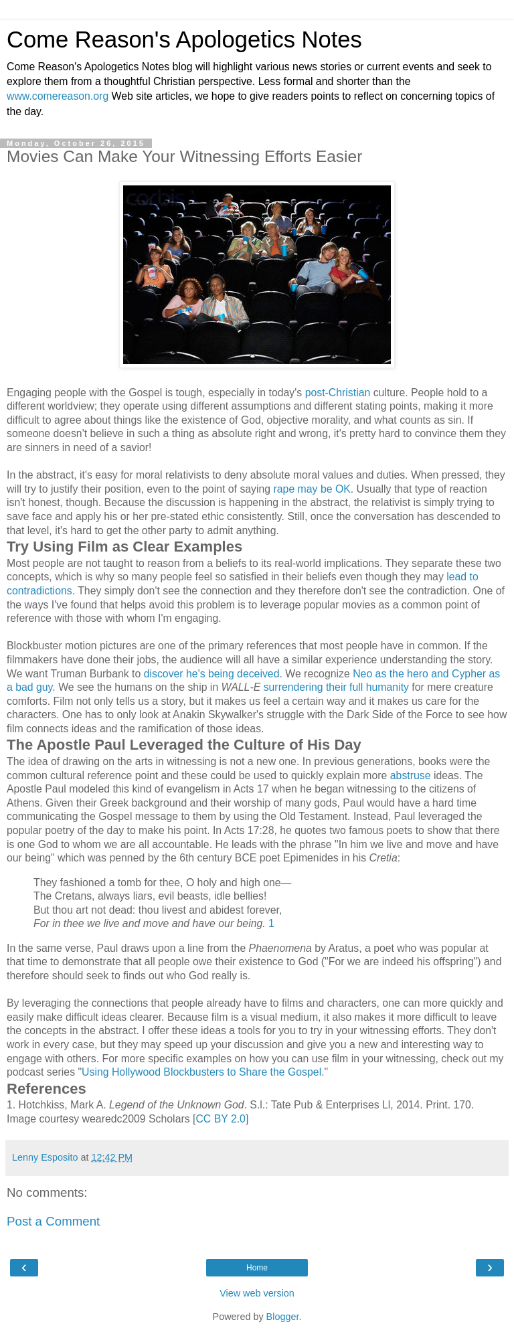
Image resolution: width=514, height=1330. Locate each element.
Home (257, 1267)
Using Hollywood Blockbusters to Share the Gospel (201, 1072)
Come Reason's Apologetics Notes (184, 39)
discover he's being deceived (212, 673)
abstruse (410, 775)
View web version (257, 1293)
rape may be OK (312, 489)
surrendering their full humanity (336, 687)
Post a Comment (53, 1221)
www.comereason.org (57, 96)
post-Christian (338, 392)
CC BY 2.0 (220, 1119)
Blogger (282, 1316)
